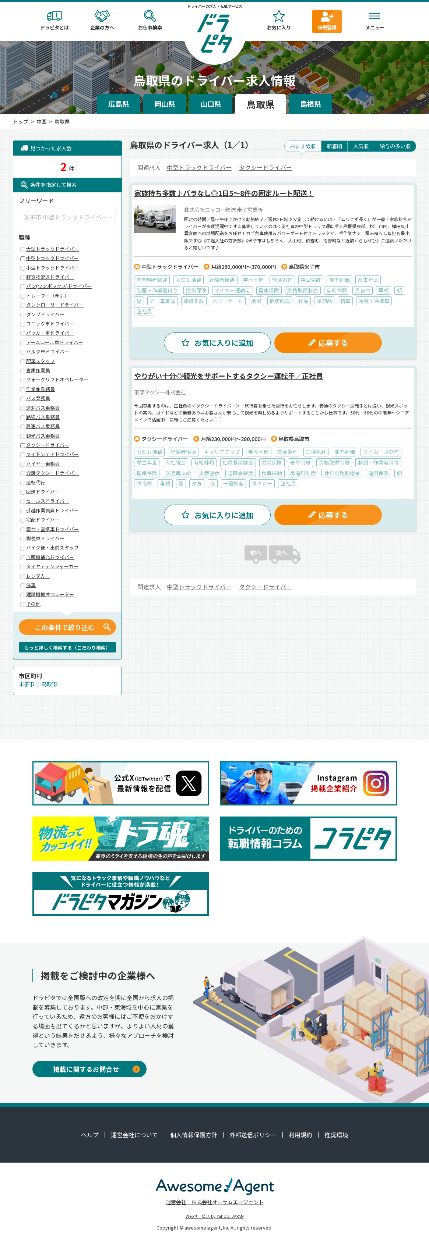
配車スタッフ (40, 361)
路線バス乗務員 (43, 417)
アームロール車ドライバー (54, 342)
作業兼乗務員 (40, 389)
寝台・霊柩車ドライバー (52, 529)
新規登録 (327, 20)
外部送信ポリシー (253, 1134)
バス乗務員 (38, 398)
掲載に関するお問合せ (96, 1069)
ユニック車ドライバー (50, 324)
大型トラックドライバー (52, 249)
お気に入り (279, 20)
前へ (256, 559)
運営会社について (134, 1134)
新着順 (334, 146)
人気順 (361, 146)
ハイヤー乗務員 (43, 464)
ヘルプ (90, 1134)
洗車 (31, 585)
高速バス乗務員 (43, 426)
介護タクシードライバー (52, 473)
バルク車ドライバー (47, 352)
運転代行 (35, 483)
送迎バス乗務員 (43, 408)
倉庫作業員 (38, 370)
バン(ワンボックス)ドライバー (59, 286)
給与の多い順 (395, 146)
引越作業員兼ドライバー (52, 511)
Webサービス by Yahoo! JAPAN (215, 1216)
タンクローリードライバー (55, 305)
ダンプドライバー (45, 315)
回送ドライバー (43, 492)
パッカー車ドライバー (50, 333)
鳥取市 (49, 684)
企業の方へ (102, 20)
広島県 (118, 104)
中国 (41, 121)
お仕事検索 (150, 20)
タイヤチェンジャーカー (52, 566)
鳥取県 (260, 104)
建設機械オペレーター (50, 594)
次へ (281, 559)
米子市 (26, 684)
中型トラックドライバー (199, 167)
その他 (33, 604)
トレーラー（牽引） (47, 296)
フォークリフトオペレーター (57, 380)
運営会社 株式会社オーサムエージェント (215, 1202)
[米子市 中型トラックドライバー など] (67, 217)
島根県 (310, 104)
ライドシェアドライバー (52, 454)
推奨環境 (336, 1134)
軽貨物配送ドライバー (50, 277)
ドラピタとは (54, 20)
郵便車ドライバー (45, 539)
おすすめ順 (303, 146)
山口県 (210, 104)
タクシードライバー (265, 167)
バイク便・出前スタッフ (52, 548)
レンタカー (38, 576)
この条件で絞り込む (65, 627)
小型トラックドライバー (52, 268)
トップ (20, 121)
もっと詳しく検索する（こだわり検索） (67, 647)
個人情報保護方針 (193, 1134)
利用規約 (300, 1134)
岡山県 (164, 104)
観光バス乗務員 (43, 436)
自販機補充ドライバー (50, 557)
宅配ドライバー (43, 520)
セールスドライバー (47, 501)
